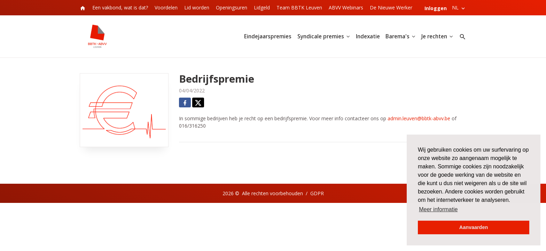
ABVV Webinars (346, 7)
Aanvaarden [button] (473, 227)
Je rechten (434, 36)
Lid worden (196, 7)
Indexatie (368, 36)
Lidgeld (262, 7)
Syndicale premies (320, 36)
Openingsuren (231, 7)
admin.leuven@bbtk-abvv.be (420, 118)
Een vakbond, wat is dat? (120, 7)
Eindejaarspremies (267, 36)
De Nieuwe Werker (391, 7)
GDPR (317, 193)
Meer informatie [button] (438, 209)
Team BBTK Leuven (299, 7)
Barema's (397, 36)
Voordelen (166, 7)
